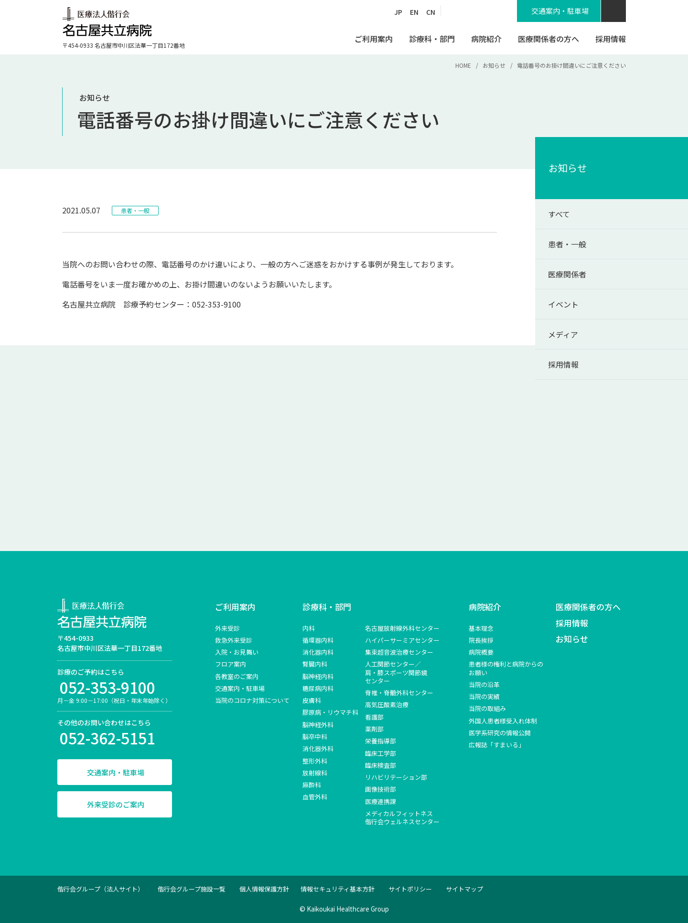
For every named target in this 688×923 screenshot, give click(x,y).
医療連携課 (380, 801)
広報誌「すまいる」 (497, 744)
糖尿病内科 (317, 688)
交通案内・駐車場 (115, 772)
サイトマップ (464, 888)
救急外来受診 (233, 640)
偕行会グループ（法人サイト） (100, 888)
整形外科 (314, 760)
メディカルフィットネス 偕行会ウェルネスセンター (402, 817)
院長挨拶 (481, 640)
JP (398, 12)
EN (414, 12)
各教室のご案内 (236, 676)
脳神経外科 (317, 724)
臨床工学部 (380, 753)
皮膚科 (311, 700)
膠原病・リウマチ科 (330, 712)
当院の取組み (487, 708)
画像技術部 (380, 789)
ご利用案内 (235, 607)
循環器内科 (317, 640)
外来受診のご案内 (115, 804)
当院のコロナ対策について (252, 700)
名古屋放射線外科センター (402, 628)
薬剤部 (374, 728)
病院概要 (481, 652)
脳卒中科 (314, 736)
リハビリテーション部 (396, 777)
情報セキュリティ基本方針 (338, 888)
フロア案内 (230, 663)
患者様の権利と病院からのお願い (506, 668)
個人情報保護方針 (264, 888)
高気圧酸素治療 (386, 704)
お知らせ (494, 65)
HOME (463, 65)
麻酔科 (311, 784)
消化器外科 (317, 748)
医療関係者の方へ (588, 607)
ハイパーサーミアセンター (402, 640)
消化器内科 (317, 652)
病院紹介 (485, 607)
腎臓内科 (314, 663)
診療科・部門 (326, 607)
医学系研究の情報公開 (500, 732)
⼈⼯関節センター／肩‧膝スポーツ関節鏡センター (396, 672)
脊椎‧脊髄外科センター (399, 692)
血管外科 (314, 796)
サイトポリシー (410, 888)
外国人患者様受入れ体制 (503, 720)
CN (430, 12)
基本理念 (481, 628)
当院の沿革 (484, 684)
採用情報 (572, 623)
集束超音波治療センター (399, 652)
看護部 (374, 716)
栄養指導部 (380, 740)
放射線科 (314, 772)
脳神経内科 (317, 676)
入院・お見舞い (236, 652)
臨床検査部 (380, 765)
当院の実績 (484, 696)
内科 (308, 628)
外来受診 (227, 628)
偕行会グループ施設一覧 (192, 888)
